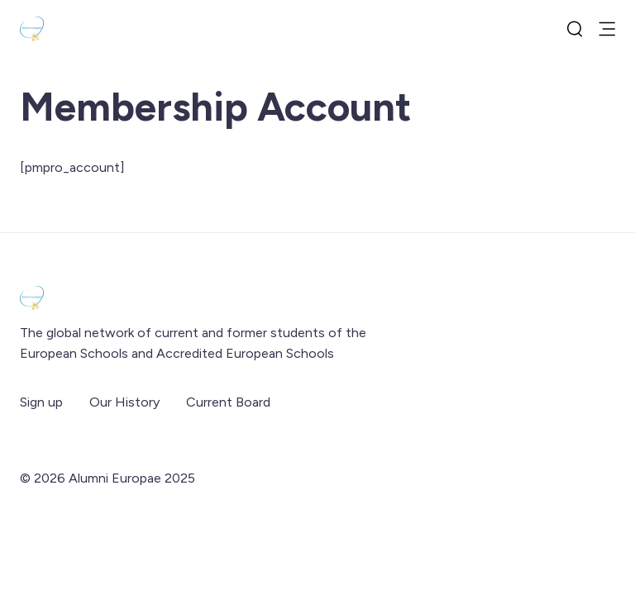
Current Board (228, 402)
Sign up (41, 402)
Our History (124, 402)
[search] (574, 29)
